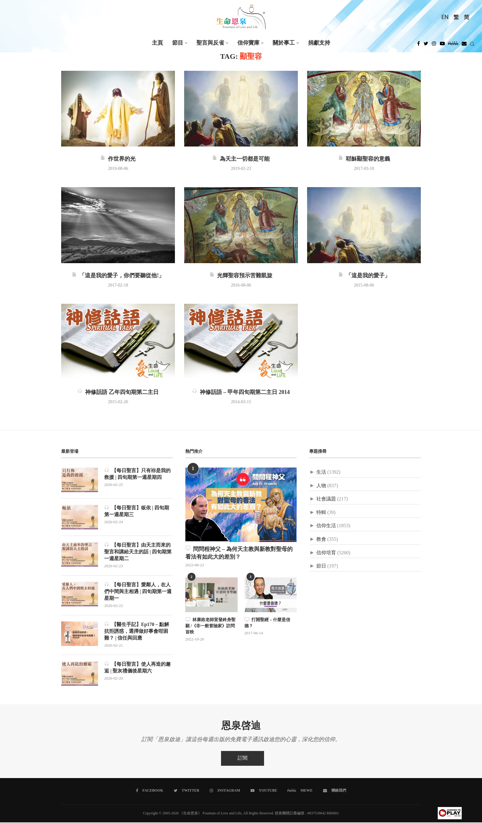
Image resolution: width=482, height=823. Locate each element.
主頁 (157, 43)
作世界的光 (118, 159)
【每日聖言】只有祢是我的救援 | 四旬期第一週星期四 (137, 474)
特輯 (321, 512)
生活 (321, 472)
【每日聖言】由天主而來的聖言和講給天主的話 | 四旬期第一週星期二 (138, 552)
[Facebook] (418, 45)
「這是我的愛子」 (364, 276)
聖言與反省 (210, 43)
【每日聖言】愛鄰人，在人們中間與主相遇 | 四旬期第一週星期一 (138, 592)
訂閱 (242, 758)
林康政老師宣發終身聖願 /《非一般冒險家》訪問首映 (210, 625)
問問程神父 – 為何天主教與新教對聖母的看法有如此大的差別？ (239, 553)
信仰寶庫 (248, 43)
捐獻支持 (319, 43)
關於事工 (284, 43)
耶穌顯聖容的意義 (364, 159)
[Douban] (464, 45)
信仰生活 (326, 525)
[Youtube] (442, 45)
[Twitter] (426, 45)
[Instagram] (434, 45)
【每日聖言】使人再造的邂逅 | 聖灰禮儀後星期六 (137, 668)
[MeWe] (453, 45)
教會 (321, 539)
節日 (321, 566)
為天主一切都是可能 (241, 159)
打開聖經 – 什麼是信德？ (267, 622)
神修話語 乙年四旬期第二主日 (118, 392)
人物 (321, 485)
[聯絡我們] (334, 791)
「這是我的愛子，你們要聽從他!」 (118, 276)
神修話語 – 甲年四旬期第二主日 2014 (241, 392)
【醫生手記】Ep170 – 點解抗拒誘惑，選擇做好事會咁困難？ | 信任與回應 (136, 632)
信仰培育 (326, 553)
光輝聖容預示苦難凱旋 (240, 276)
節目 (177, 43)
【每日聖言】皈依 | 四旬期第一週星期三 (136, 511)
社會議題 (326, 499)
